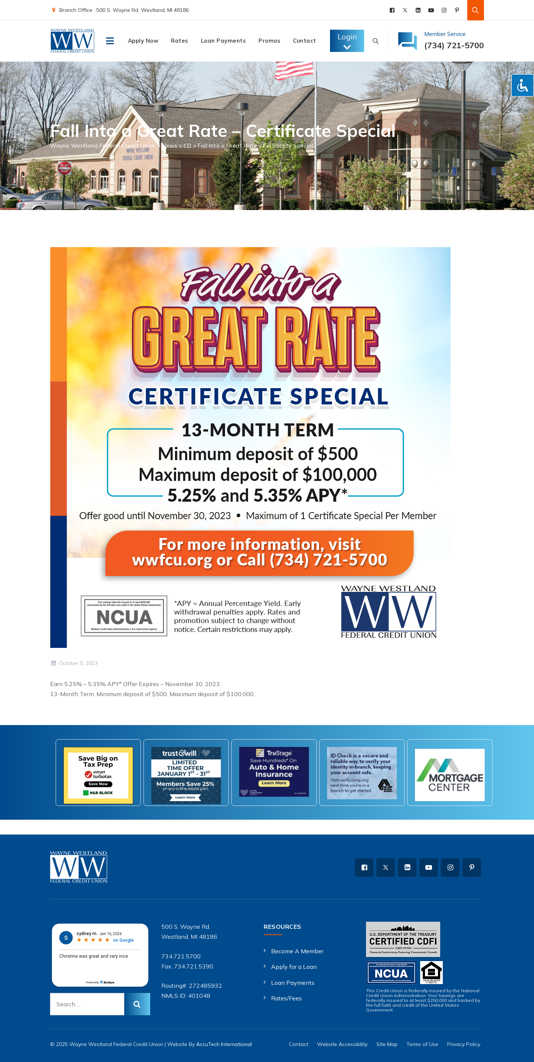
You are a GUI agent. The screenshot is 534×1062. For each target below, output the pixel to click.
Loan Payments (223, 40)
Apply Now (143, 40)
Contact (304, 40)
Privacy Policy (463, 1044)
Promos (269, 40)
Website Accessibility (342, 1044)
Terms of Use (422, 1044)
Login (347, 42)
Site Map (387, 1044)
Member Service (445, 33)
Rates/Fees (286, 998)
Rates (179, 40)
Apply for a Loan (294, 966)
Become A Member (297, 951)
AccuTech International (224, 1044)
